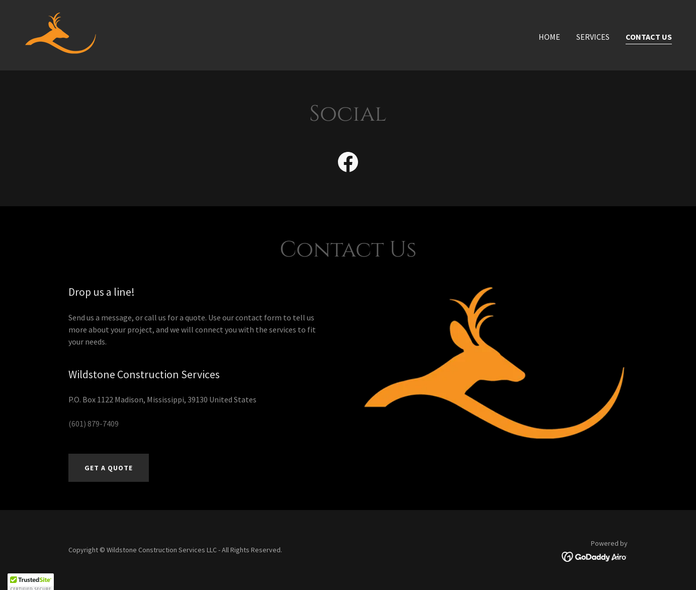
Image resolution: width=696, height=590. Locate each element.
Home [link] (549, 37)
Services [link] (593, 37)
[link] (60, 34)
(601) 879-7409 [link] (93, 423)
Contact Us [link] (649, 37)
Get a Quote (108, 467)
